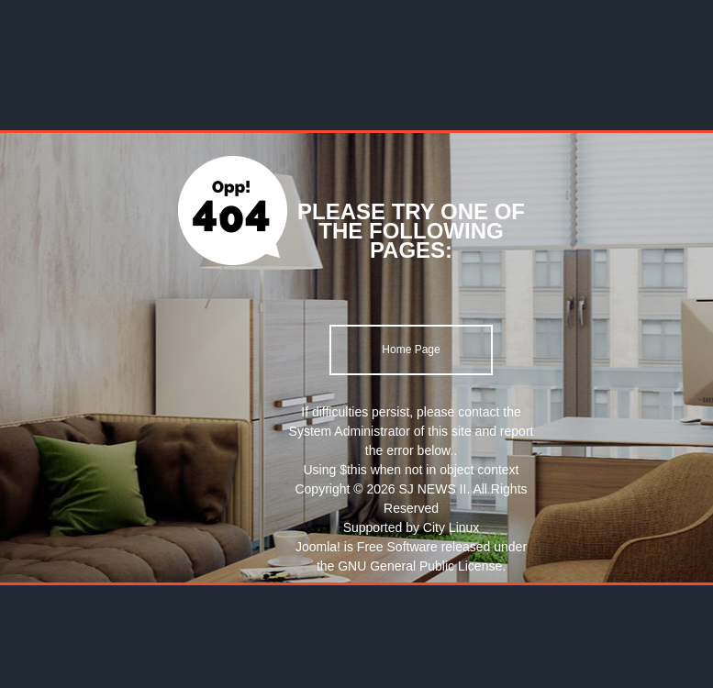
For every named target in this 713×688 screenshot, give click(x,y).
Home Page (411, 349)
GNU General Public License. (422, 566)
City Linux (451, 527)
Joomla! (317, 546)
